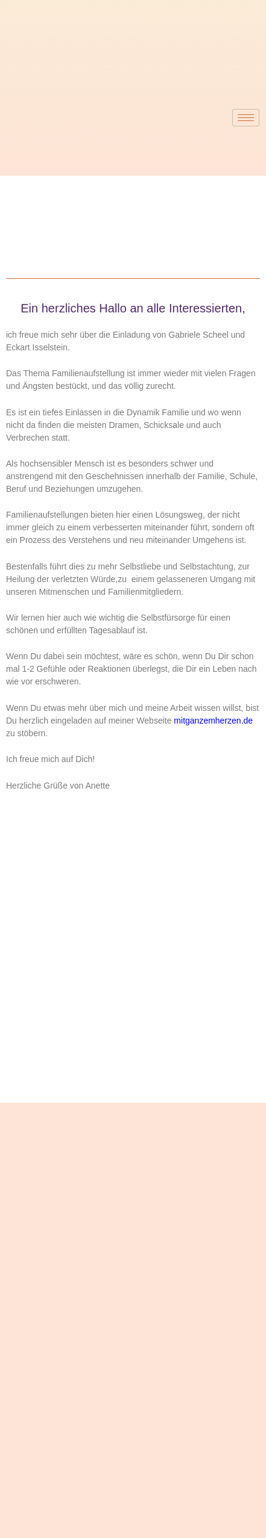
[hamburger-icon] (245, 117)
